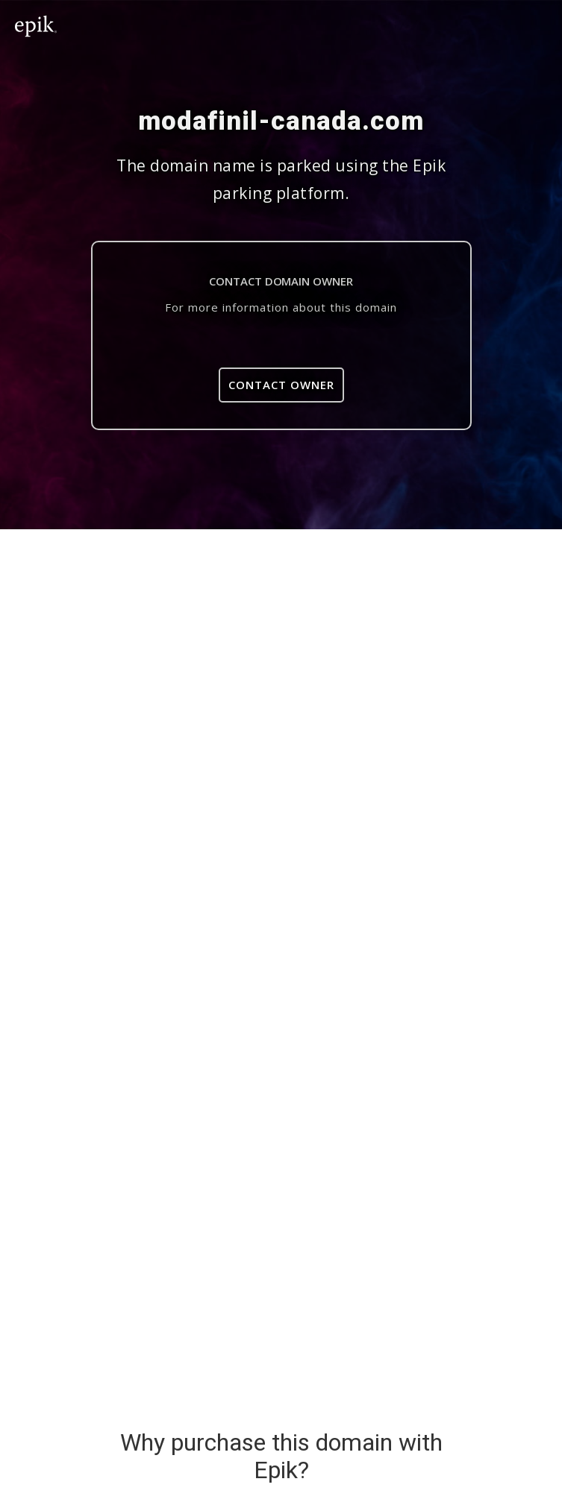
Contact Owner (281, 384)
